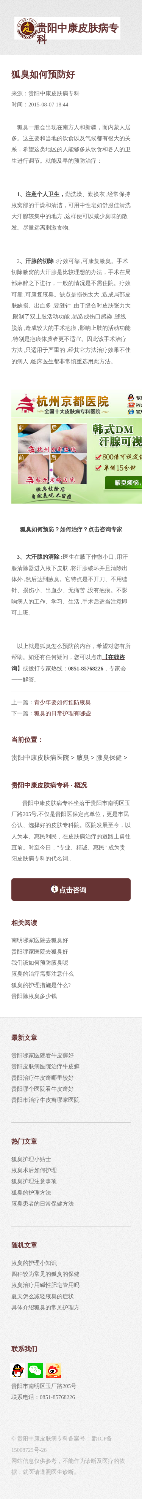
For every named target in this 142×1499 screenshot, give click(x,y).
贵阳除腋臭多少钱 (34, 996)
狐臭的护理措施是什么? (41, 985)
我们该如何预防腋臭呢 (39, 963)
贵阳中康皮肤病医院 (40, 757)
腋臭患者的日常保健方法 (42, 1204)
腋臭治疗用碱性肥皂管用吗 (45, 1285)
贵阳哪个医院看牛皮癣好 (42, 1089)
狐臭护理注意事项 (34, 1181)
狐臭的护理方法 (31, 1193)
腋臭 (82, 757)
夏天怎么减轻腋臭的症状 (42, 1296)
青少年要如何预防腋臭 (62, 702)
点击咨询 (68, 889)
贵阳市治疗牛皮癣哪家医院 (45, 1100)
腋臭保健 (109, 757)
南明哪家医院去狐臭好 (39, 940)
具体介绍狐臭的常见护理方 (45, 1307)
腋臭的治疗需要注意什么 (42, 974)
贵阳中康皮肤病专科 (78, 33)
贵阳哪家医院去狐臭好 (39, 952)
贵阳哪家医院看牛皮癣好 (42, 1055)
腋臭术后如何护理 (34, 1170)
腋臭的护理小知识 (34, 1263)
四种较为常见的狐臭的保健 (45, 1274)
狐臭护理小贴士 (31, 1159)
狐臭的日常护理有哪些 (62, 713)
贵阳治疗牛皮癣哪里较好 (42, 1078)
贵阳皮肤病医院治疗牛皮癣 (45, 1066)
